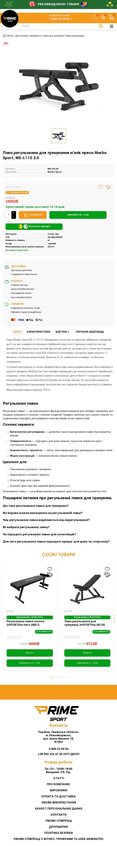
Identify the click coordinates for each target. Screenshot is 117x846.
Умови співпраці (58, 821)
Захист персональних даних (58, 809)
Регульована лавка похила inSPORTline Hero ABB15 (25, 623)
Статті (58, 778)
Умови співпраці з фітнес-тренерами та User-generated (58, 839)
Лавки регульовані (75, 36)
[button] (3, 619)
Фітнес (10, 36)
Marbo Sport (55, 172)
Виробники (58, 790)
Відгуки (63, 332)
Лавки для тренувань (53, 36)
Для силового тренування (28, 36)
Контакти (59, 815)
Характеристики (38, 332)
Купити (30, 653)
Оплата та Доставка (58, 797)
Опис (17, 332)
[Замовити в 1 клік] (77, 215)
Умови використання (58, 803)
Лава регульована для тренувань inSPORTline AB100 (84, 623)
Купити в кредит (34, 226)
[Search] (60, 26)
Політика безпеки (58, 833)
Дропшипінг (58, 827)
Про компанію (58, 784)
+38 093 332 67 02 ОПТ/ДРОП (58, 754)
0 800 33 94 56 (60, 19)
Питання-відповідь (90, 332)
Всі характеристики (17, 250)
